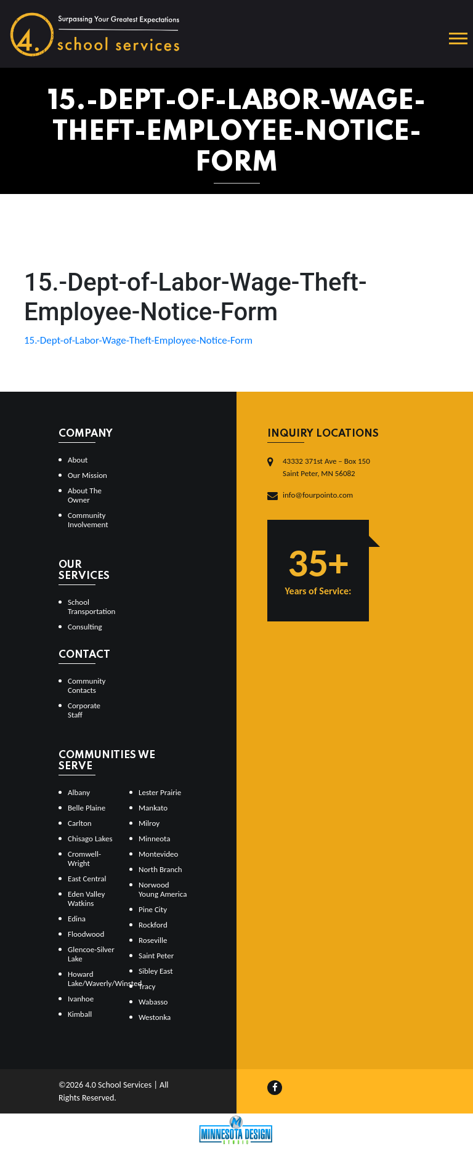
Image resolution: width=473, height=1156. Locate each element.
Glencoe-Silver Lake (91, 954)
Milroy (149, 823)
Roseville (153, 940)
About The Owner (85, 495)
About (77, 459)
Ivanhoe (81, 998)
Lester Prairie (160, 792)
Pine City (153, 909)
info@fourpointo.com (318, 494)
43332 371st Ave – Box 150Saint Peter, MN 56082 (326, 467)
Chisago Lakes (90, 838)
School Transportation (91, 606)
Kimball (80, 1014)
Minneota (155, 838)
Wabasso (153, 1001)
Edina (77, 918)
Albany (79, 792)
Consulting (85, 626)
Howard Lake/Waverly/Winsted (93, 978)
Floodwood (86, 934)
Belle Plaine (86, 807)
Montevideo (158, 854)
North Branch (160, 869)
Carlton (80, 823)
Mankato (153, 807)
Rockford (153, 924)
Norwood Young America (163, 889)
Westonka (155, 1017)
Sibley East (156, 971)
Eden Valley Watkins (86, 898)
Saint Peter (156, 955)
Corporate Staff (84, 710)
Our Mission (87, 475)
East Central (87, 878)
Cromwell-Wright (84, 858)
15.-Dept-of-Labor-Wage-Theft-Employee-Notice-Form (138, 340)
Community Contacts (86, 685)
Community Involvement (88, 520)
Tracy (147, 986)
